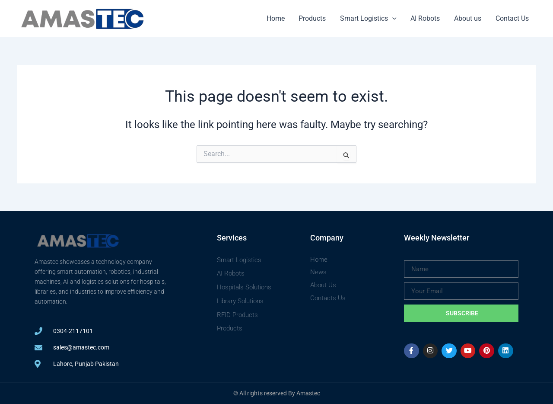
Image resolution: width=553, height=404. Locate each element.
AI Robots (426, 18)
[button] (393, 18)
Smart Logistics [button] (369, 18)
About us (468, 18)
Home (277, 18)
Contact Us (512, 18)
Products (313, 18)
